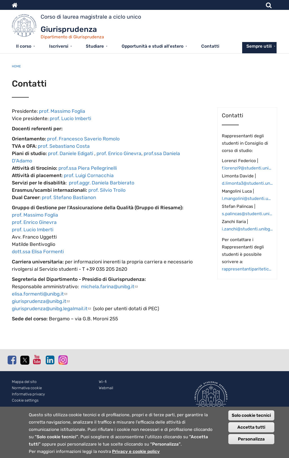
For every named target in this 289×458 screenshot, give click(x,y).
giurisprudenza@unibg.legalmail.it (51, 308)
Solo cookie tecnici (251, 418)
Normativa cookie (27, 388)
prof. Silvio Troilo (107, 190)
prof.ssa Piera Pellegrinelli (87, 168)
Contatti (210, 46)
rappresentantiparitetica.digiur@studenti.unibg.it (247, 269)
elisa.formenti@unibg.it (39, 294)
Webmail (106, 388)
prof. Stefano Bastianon (69, 197)
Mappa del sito (24, 382)
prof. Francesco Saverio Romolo (83, 139)
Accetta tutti (251, 430)
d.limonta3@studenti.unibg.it (247, 183)
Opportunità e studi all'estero (152, 46)
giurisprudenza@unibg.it (41, 301)
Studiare (95, 46)
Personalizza (251, 442)
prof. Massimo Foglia (62, 111)
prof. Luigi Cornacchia (89, 175)
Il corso (23, 46)
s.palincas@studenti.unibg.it (247, 213)
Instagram (62, 359)
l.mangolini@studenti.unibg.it (247, 198)
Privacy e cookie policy (136, 454)
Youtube (37, 359)
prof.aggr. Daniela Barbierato (101, 183)
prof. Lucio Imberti (70, 118)
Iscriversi (58, 46)
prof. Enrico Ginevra (119, 153)
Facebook (11, 360)
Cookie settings (25, 400)
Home (16, 66)
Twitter (24, 360)
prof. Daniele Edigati (70, 153)
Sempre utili (259, 46)
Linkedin (49, 360)
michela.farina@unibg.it (109, 286)
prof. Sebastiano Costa (64, 146)
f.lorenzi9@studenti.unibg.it (247, 168)
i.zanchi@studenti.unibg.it (247, 229)
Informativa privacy (28, 394)
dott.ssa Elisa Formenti (38, 251)
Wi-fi (103, 382)
